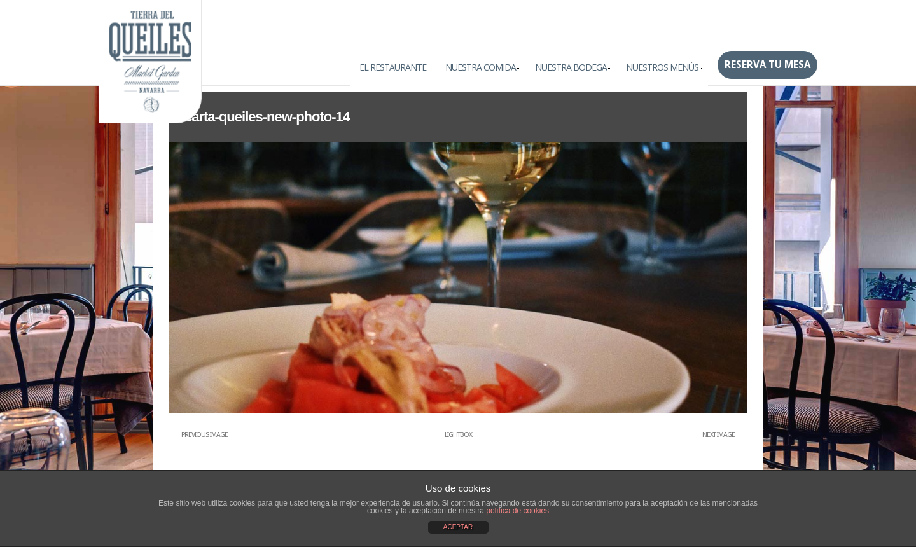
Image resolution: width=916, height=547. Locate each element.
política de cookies (517, 510)
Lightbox (458, 435)
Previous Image (204, 435)
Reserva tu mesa (767, 65)
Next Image (718, 435)
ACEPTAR (458, 526)
